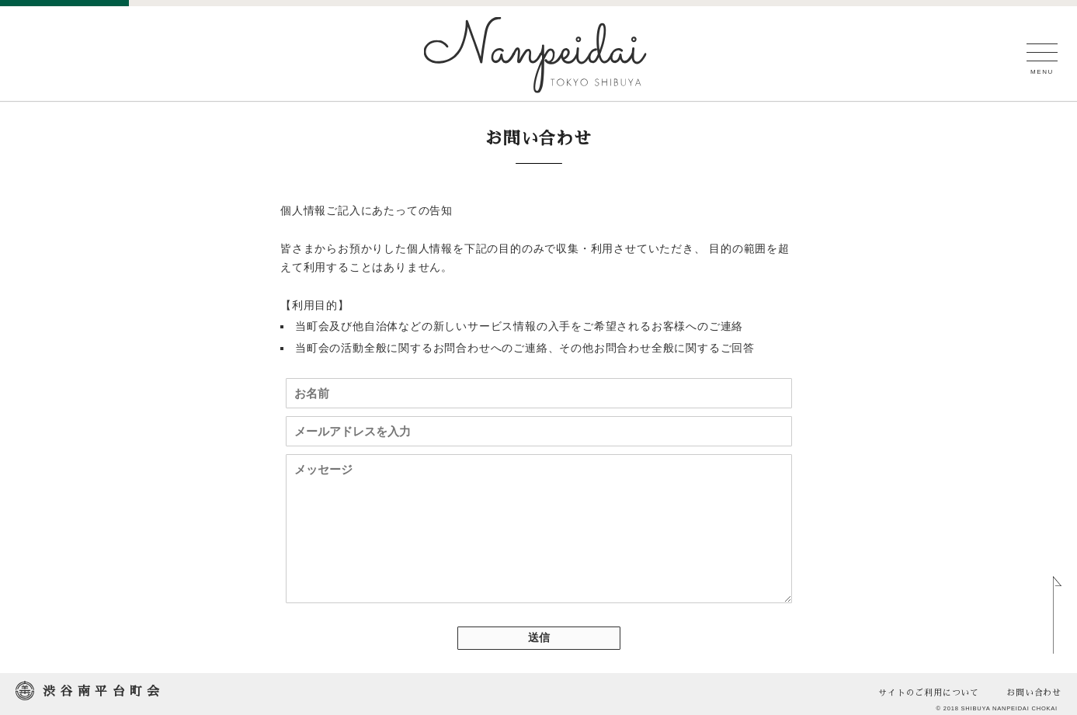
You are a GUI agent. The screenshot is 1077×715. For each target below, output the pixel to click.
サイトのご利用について (928, 693)
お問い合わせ (1033, 693)
